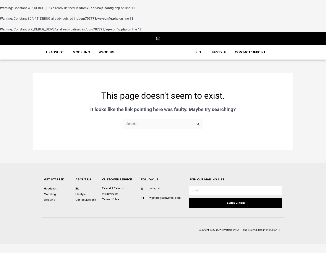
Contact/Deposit (250, 56)
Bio (198, 56)
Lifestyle (218, 56)
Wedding (106, 56)
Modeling (81, 56)
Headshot (55, 56)
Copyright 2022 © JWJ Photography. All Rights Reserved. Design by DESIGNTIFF (240, 238)
